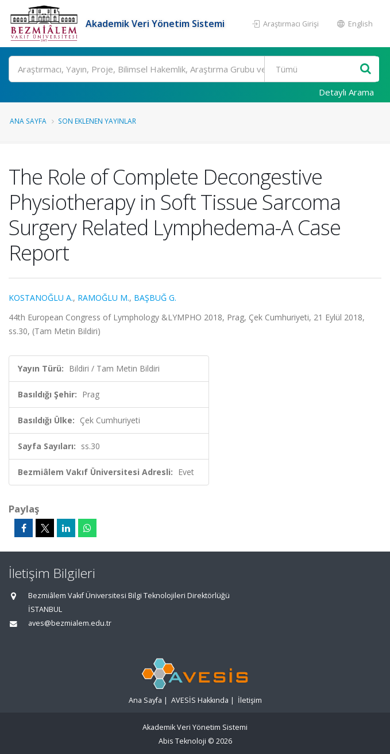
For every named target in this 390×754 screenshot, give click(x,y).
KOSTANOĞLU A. (41, 297)
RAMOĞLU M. (103, 297)
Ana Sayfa (28, 120)
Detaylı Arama (346, 92)
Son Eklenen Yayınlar (97, 120)
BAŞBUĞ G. (155, 297)
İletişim (250, 700)
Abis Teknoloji (182, 741)
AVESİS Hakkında (200, 700)
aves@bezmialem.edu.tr (69, 623)
